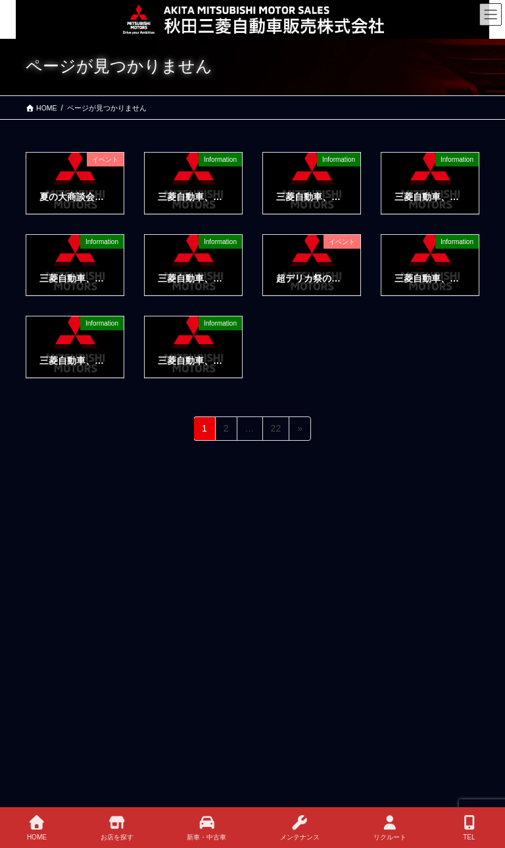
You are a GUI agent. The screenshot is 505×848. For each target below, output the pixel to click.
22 (275, 430)
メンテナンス (300, 827)
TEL (469, 827)
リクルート (389, 827)
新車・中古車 (206, 827)
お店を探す (117, 827)
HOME (37, 827)
